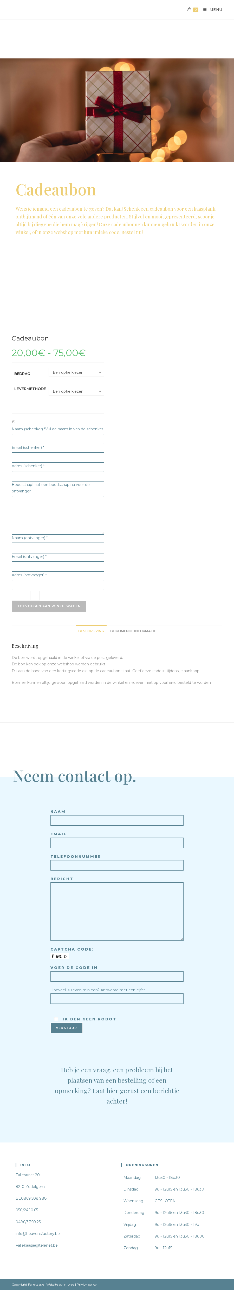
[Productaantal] (25, 595)
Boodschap (51, 487)
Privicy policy (87, 1284)
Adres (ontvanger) (29, 575)
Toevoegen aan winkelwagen (49, 606)
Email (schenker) (28, 447)
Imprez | (69, 1284)
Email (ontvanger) (29, 556)
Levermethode (30, 388)
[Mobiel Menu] (210, 9)
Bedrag (22, 373)
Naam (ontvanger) (30, 538)
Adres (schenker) (28, 466)
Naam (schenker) (57, 429)
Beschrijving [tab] (91, 631)
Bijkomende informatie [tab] (133, 631)
